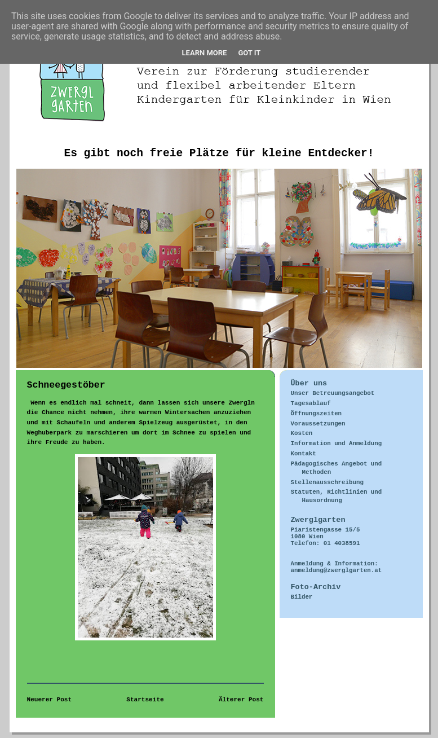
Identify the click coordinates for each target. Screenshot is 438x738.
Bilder (302, 597)
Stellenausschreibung (327, 482)
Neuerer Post (49, 699)
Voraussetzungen (318, 423)
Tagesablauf (311, 403)
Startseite (144, 699)
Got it (249, 53)
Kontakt (303, 453)
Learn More (204, 53)
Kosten (302, 433)
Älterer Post (241, 699)
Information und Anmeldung (336, 443)
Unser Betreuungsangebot (333, 393)
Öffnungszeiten (316, 413)
